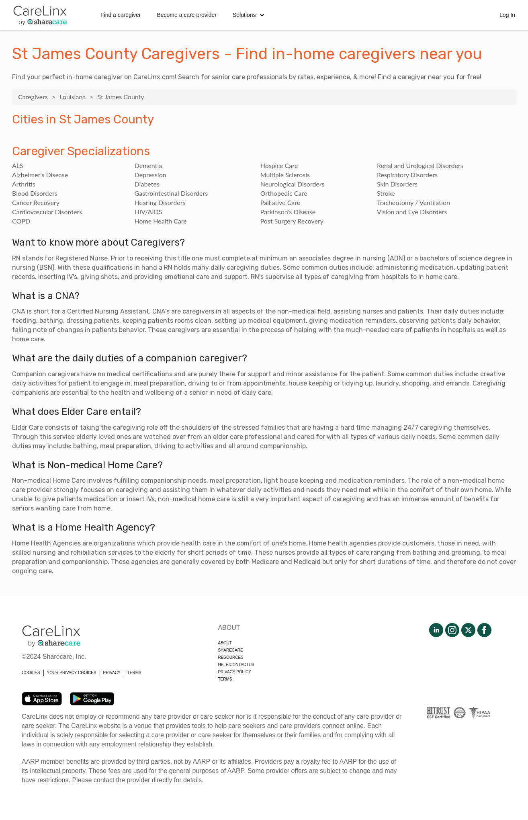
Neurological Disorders (292, 184)
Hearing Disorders (160, 202)
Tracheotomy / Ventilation (413, 202)
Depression (150, 174)
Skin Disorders (397, 184)
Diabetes (147, 184)
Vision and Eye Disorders (412, 211)
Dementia (148, 165)
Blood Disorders (34, 193)
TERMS (134, 672)
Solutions (248, 14)
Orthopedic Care (283, 193)
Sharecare (230, 650)
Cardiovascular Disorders (47, 211)
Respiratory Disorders (407, 174)
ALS (17, 165)
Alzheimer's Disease (40, 174)
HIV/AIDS (148, 211)
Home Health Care (161, 221)
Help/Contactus (236, 664)
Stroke (386, 193)
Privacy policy (234, 672)
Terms (225, 679)
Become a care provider (187, 15)
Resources (230, 657)
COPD (21, 221)
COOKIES (31, 672)
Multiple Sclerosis (285, 174)
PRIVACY (112, 672)
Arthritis (23, 184)
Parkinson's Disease (288, 211)
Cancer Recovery (35, 202)
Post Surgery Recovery (291, 221)
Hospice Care (279, 165)
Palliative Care (280, 202)
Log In (507, 15)
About (224, 643)
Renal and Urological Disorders (420, 165)
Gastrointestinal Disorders (171, 193)
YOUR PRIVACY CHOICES (71, 672)
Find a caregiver (120, 15)
